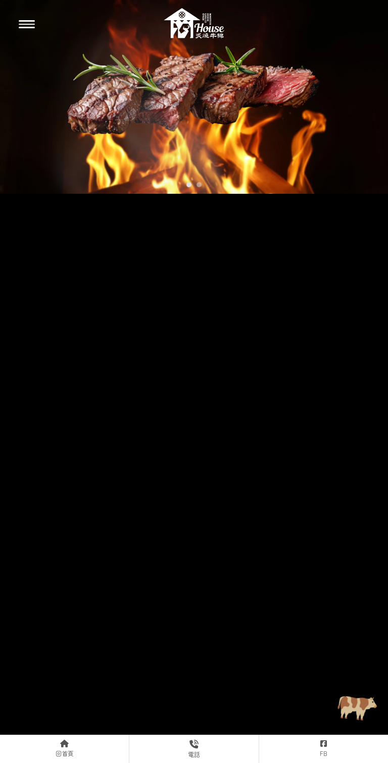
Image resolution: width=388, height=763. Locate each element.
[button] (188, 184)
